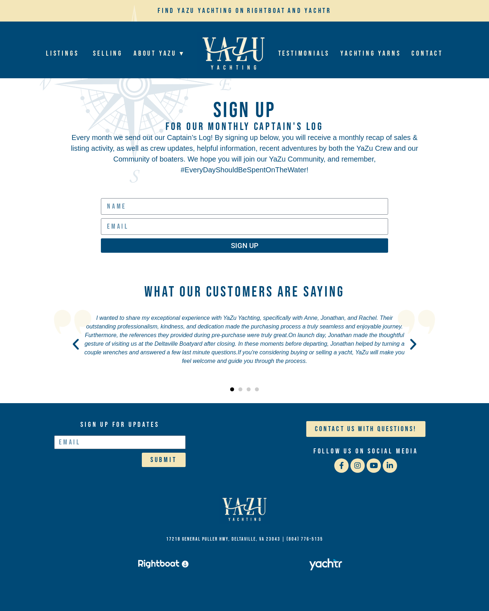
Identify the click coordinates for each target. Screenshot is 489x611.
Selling (108, 53)
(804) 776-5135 (305, 539)
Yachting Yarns (370, 53)
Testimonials (304, 53)
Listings (64, 53)
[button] (76, 344)
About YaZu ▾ (161, 53)
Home (233, 53)
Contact (427, 53)
